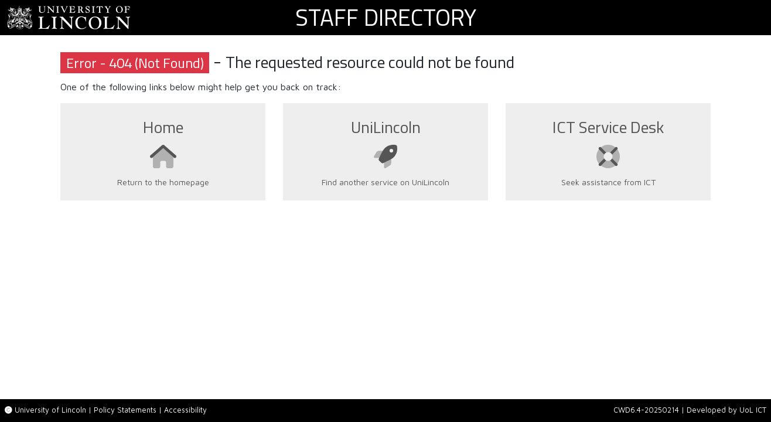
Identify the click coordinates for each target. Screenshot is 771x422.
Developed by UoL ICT (726, 410)
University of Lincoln (50, 410)
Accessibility (185, 410)
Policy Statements (125, 410)
